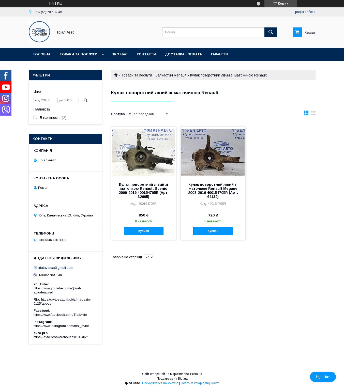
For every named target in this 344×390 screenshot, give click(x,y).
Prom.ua (196, 374)
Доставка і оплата (183, 54)
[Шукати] (270, 32)
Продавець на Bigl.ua (172, 378)
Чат (323, 377)
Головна (41, 54)
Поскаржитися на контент (160, 383)
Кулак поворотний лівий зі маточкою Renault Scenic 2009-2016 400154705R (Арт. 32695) (144, 190)
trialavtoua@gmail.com (55, 268)
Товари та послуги (78, 54)
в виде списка (313, 114)
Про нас (120, 54)
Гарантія (219, 54)
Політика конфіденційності (200, 383)
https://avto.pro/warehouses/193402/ (61, 337)
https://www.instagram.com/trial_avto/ (61, 326)
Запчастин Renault (171, 75)
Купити (143, 231)
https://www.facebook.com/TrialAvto (60, 315)
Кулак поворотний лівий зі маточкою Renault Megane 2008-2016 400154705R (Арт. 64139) (213, 190)
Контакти (146, 54)
